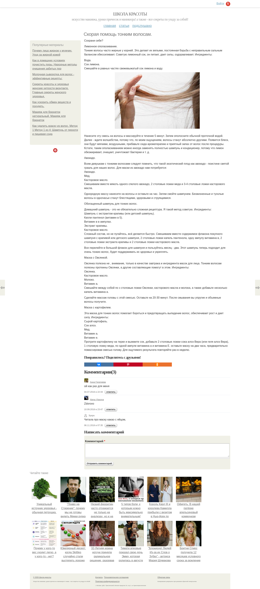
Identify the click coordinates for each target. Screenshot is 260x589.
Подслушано (142, 25)
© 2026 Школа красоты (42, 577)
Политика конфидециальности (107, 581)
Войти (220, 3)
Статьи (124, 25)
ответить (110, 392)
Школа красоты (130, 14)
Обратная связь (164, 577)
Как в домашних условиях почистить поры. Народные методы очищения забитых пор (54, 64)
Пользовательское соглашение (116, 577)
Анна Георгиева (95, 382)
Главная (110, 25)
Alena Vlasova (94, 399)
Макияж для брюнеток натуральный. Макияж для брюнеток (49, 116)
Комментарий (95, 441)
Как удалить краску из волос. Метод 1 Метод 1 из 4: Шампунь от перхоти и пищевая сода (55, 129)
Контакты (99, 577)
